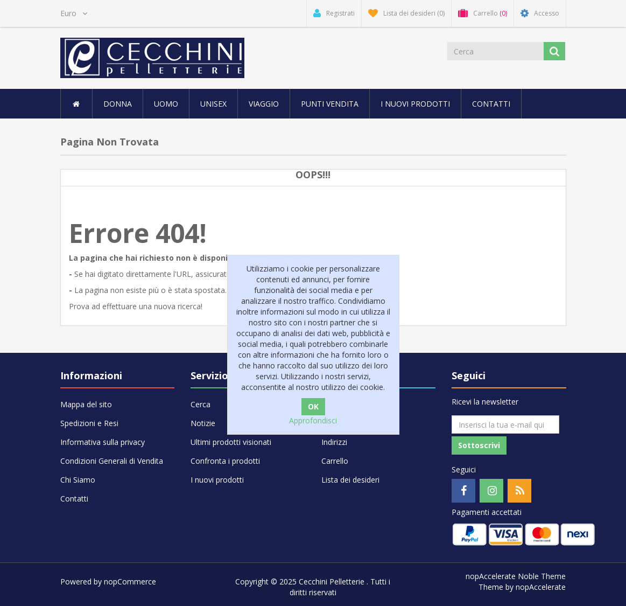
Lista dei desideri (350, 480)
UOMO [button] (166, 104)
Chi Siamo (77, 480)
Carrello (334, 461)
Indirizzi (334, 442)
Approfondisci (313, 420)
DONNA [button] (117, 104)
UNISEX (213, 104)
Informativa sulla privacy (102, 442)
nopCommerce (130, 581)
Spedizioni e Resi (89, 423)
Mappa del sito (86, 404)
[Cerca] (495, 51)
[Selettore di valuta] (73, 13)
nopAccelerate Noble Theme (516, 576)
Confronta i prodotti (225, 461)
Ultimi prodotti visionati (231, 442)
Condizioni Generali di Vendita (111, 461)
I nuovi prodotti (415, 104)
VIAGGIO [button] (264, 104)
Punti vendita (329, 104)
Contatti (491, 104)
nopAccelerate (541, 587)
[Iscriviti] (505, 424)
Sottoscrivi (479, 445)
